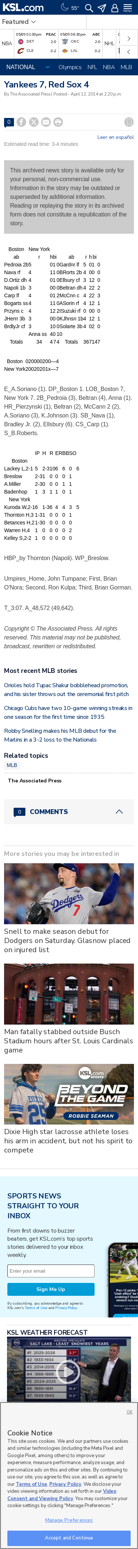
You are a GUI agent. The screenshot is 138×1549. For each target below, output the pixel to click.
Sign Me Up (50, 1289)
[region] (69, 1475)
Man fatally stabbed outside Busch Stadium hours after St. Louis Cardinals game (68, 1041)
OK (129, 1412)
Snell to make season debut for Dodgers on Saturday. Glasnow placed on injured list (67, 940)
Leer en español (116, 137)
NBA (109, 67)
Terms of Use (36, 1307)
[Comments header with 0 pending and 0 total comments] (69, 811)
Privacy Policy (66, 1307)
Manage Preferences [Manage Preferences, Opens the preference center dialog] (69, 1520)
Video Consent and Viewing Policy (61, 1495)
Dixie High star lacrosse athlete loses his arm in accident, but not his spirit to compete (68, 1141)
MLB (126, 67)
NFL (92, 67)
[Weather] (69, 7)
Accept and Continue (69, 1538)
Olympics (70, 67)
